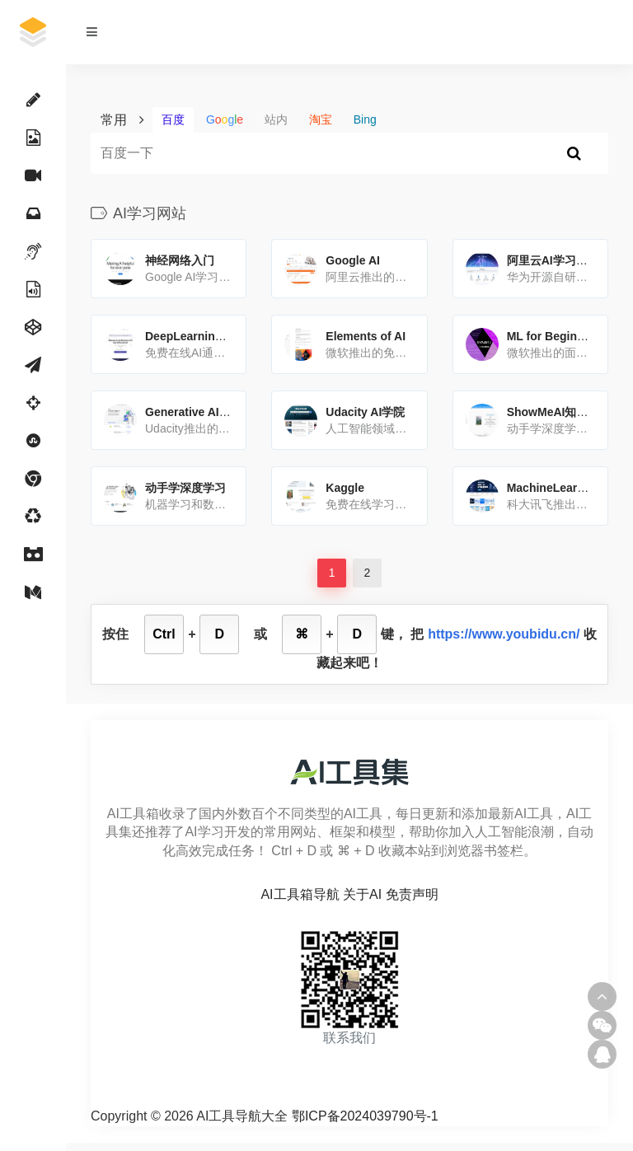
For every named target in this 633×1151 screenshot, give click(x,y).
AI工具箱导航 (299, 894)
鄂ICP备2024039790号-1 (365, 1116)
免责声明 (412, 894)
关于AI (362, 894)
